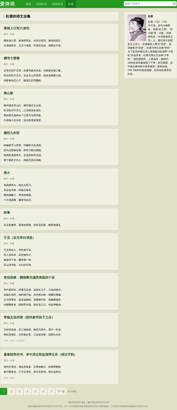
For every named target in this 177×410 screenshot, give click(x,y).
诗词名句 (57, 3)
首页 (28, 3)
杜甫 (12, 34)
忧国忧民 (20, 341)
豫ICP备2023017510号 (98, 402)
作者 (70, 3)
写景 (6, 341)
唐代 (6, 34)
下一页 (61, 391)
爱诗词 (7, 4)
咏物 (6, 378)
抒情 (12, 341)
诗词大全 (41, 3)
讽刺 (12, 378)
